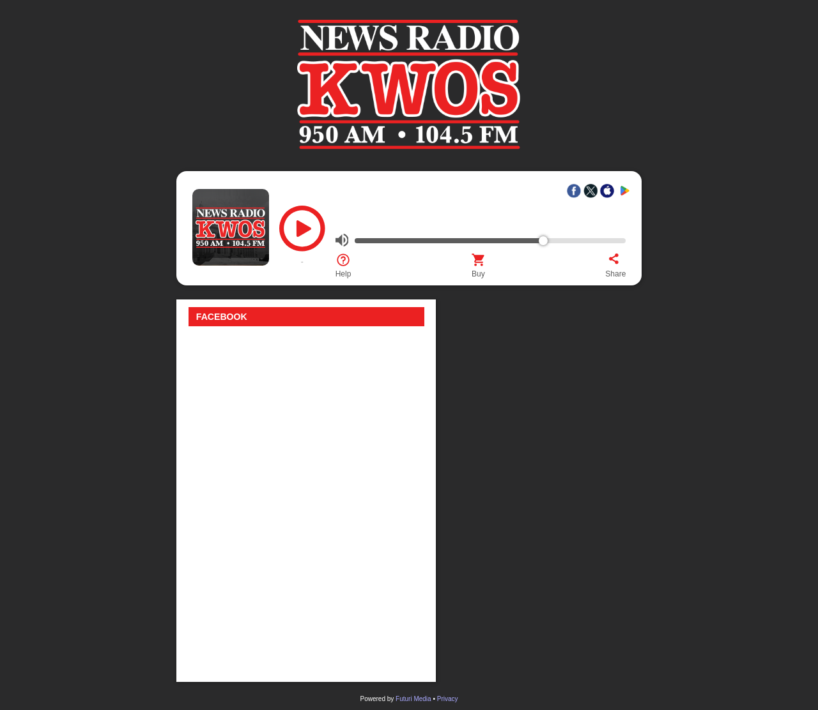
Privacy (447, 698)
